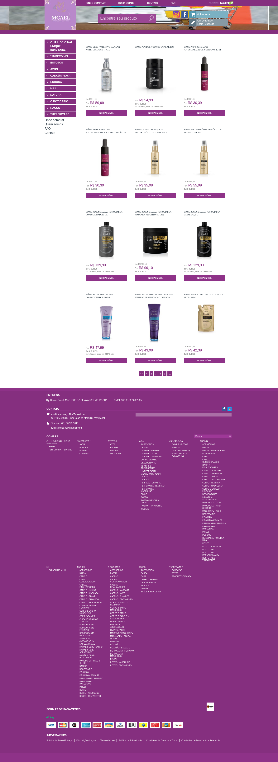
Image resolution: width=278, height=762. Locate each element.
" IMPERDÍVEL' (59, 56)
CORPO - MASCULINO (212, 486)
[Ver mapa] (99, 418)
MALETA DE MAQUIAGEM (121, 633)
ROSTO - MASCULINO (212, 546)
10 (170, 373)
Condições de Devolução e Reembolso (201, 740)
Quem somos (126, 3)
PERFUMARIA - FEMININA (214, 523)
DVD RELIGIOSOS (180, 444)
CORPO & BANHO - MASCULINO (88, 612)
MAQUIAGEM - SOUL (211, 511)
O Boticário (84, 454)
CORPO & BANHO (149, 460)
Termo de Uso (107, 740)
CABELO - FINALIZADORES (210, 466)
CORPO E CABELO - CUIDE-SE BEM (119, 617)
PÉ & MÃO (145, 480)
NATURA (55, 94)
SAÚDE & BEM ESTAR (151, 592)
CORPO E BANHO (118, 613)
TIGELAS (145, 509)
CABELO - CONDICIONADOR (210, 461)
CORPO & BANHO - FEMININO (88, 606)
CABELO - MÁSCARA (211, 470)
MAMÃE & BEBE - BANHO (91, 647)
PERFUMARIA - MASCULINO (148, 490)
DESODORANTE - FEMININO (87, 629)
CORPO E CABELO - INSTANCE (211, 490)
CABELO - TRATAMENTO (152, 457)
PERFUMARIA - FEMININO (60, 450)
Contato (152, 3)
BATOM (144, 447)
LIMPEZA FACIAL (148, 471)
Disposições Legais (86, 740)
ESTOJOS (56, 62)
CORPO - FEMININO (150, 579)
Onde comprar (96, 3)
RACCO (55, 107)
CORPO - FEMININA (211, 483)
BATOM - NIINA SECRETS (213, 450)
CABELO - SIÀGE (210, 477)
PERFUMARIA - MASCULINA (209, 527)
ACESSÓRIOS (147, 444)
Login (200, 24)
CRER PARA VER (87, 616)
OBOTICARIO (116, 454)
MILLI (53, 88)
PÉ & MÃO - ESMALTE (151, 483)
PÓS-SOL (206, 535)
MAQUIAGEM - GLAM (211, 503)
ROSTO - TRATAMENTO (151, 506)
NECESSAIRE (208, 514)
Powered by (221, 3)
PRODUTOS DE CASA (181, 576)
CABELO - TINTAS (149, 454)
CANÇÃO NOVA (60, 75)
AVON (54, 69)
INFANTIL (176, 447)
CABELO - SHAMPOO (150, 450)
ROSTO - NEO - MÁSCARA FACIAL (210, 554)
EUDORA (56, 81)
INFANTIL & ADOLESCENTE (148, 467)
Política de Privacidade (130, 740)
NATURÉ (83, 666)
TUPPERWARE (59, 114)
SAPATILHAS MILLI (57, 570)
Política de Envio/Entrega (59, 740)
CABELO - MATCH (118, 593)
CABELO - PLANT (87, 596)
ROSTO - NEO (208, 549)
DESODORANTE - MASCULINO (87, 634)
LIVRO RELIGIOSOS (181, 450)
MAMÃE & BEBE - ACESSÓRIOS (87, 651)
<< (141, 373)
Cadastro (209, 24)
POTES (175, 573)
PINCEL (144, 494)
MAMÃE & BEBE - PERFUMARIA (87, 656)
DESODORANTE (148, 463)
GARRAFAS (177, 570)
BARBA (52, 447)
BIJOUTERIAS (208, 454)
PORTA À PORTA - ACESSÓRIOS (180, 455)
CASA (143, 576)
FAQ (173, 3)
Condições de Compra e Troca (161, 740)
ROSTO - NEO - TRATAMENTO (209, 559)
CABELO (206, 457)
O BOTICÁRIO (59, 101)
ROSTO (144, 497)
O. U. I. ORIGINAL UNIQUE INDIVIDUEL (61, 46)
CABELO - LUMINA (87, 590)
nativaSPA (114, 642)
